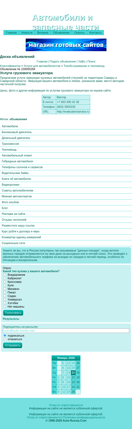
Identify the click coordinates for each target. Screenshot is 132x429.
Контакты (95, 32)
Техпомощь (9, 149)
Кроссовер (12, 281)
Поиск (91, 61)
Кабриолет (13, 278)
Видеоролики (10, 184)
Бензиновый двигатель (17, 132)
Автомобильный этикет (17, 155)
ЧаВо (81, 61)
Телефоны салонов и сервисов (22, 167)
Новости (26, 32)
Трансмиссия (10, 143)
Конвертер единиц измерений (21, 237)
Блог (5, 208)
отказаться (13, 339)
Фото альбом (10, 202)
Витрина (42, 32)
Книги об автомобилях (16, 178)
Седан (10, 296)
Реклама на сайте (13, 213)
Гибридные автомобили (17, 161)
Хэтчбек (11, 303)
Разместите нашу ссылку (18, 225)
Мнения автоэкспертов (17, 196)
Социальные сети (13, 243)
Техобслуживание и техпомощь (84, 65)
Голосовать (13, 312)
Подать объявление (63, 61)
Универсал (13, 299)
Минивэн (11, 288)
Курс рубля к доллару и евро (21, 231)
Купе (9, 285)
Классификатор (10, 65)
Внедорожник (14, 274)
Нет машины (14, 306)
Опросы (79, 32)
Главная (11, 32)
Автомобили (10, 126)
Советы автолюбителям (17, 190)
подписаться (14, 335)
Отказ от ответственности (66, 405)
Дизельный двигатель (16, 137)
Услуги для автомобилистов (42, 65)
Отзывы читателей (14, 219)
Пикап (10, 292)
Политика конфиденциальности (84, 417)
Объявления (61, 32)
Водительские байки (15, 173)
